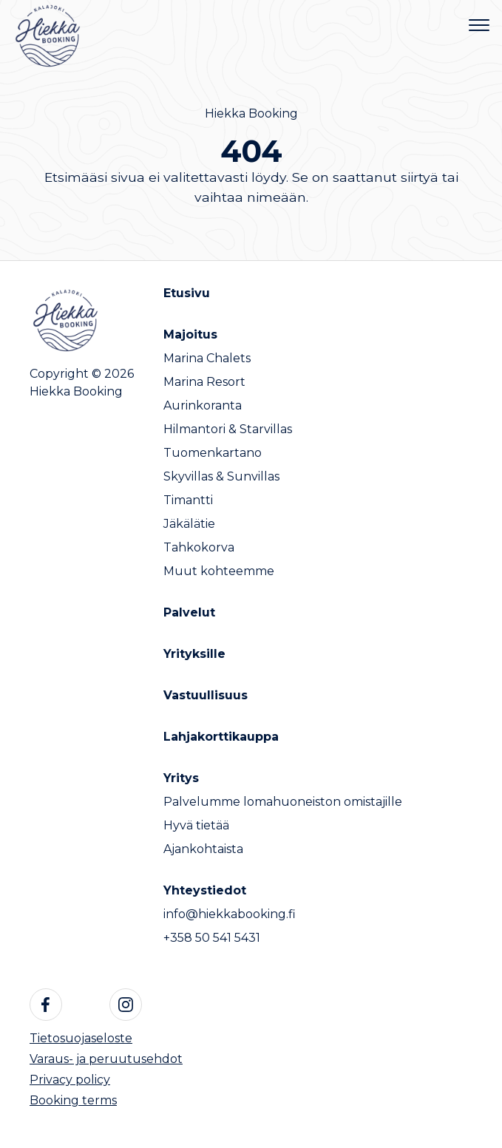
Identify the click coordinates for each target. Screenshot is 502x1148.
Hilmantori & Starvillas (227, 429)
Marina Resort (204, 382)
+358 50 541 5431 (211, 938)
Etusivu (186, 293)
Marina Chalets (207, 358)
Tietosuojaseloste (81, 1038)
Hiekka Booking (251, 113)
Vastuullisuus (205, 695)
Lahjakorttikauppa (221, 737)
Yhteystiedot (204, 890)
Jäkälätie (189, 524)
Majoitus (190, 334)
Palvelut (189, 612)
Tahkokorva (198, 547)
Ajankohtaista (203, 849)
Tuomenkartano (212, 453)
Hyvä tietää (196, 825)
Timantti (188, 500)
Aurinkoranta (202, 405)
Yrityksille (194, 654)
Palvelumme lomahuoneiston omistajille (282, 802)
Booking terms (73, 1100)
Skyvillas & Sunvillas (221, 476)
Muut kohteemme (218, 571)
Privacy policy (70, 1080)
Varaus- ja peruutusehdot (106, 1059)
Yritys (181, 778)
